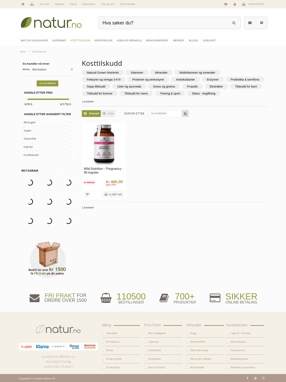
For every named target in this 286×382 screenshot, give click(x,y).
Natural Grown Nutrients (103, 72)
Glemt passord (238, 341)
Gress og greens (164, 86)
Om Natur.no (113, 341)
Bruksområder (197, 341)
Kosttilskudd (31, 155)
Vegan (27, 130)
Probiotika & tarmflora (245, 79)
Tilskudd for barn (246, 86)
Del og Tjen (107, 4)
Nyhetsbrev (89, 4)
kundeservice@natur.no (58, 356)
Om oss (44, 4)
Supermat (153, 341)
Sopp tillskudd (96, 86)
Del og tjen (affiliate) (201, 359)
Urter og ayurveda (129, 86)
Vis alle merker (47, 83)
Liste (107, 113)
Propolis (192, 86)
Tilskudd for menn (136, 93)
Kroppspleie (154, 359)
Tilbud (73, 4)
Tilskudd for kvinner (100, 93)
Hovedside (111, 333)
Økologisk (30, 122)
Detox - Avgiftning (203, 93)
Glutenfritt (30, 138)
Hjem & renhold (156, 367)
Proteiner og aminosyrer (148, 79)
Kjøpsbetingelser (239, 359)
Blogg (193, 333)
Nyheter (59, 4)
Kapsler (28, 147)
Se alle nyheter (114, 359)
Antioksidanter (185, 79)
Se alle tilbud (113, 367)
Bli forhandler (128, 4)
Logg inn (235, 5)
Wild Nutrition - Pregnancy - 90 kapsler (103, 170)
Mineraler (161, 72)
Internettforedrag (199, 350)
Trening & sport (170, 93)
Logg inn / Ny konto (240, 333)
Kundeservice (237, 350)
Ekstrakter (216, 86)
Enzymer (212, 79)
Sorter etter (134, 113)
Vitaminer (137, 72)
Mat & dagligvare (157, 333)
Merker (109, 350)
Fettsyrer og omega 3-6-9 (103, 79)
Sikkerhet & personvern (242, 367)
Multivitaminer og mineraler (197, 72)
